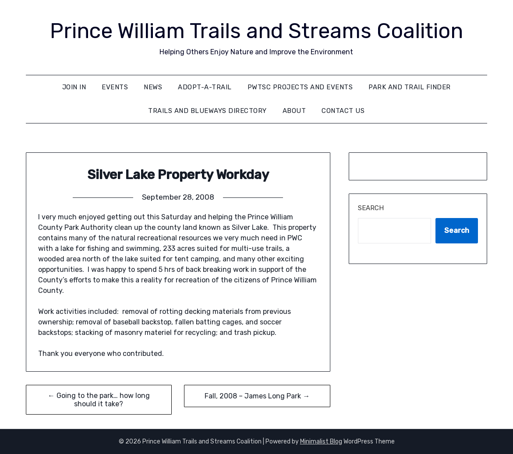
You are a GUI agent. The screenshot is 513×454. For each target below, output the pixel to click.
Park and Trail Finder (409, 87)
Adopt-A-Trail (205, 87)
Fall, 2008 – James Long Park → (257, 396)
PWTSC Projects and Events (300, 87)
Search (371, 208)
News (153, 87)
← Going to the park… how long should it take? (99, 399)
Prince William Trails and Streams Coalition (256, 30)
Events (115, 87)
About (294, 111)
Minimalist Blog (321, 441)
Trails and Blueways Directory (207, 111)
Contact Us (343, 111)
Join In (74, 87)
